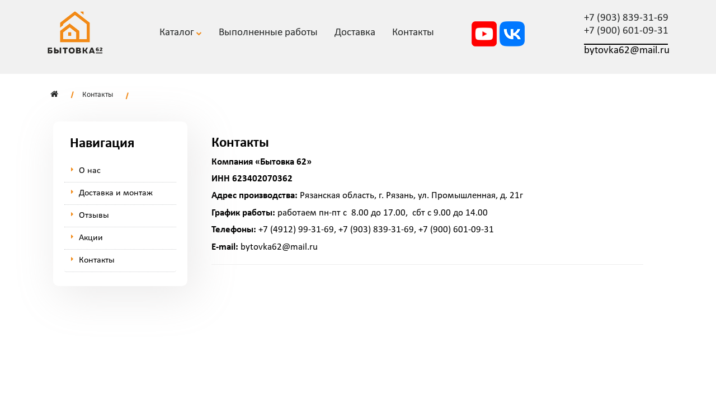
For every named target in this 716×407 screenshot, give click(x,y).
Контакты (97, 95)
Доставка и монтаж (116, 193)
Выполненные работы (268, 32)
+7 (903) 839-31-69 (626, 18)
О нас (90, 170)
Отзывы (94, 215)
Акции (91, 237)
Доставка (355, 32)
